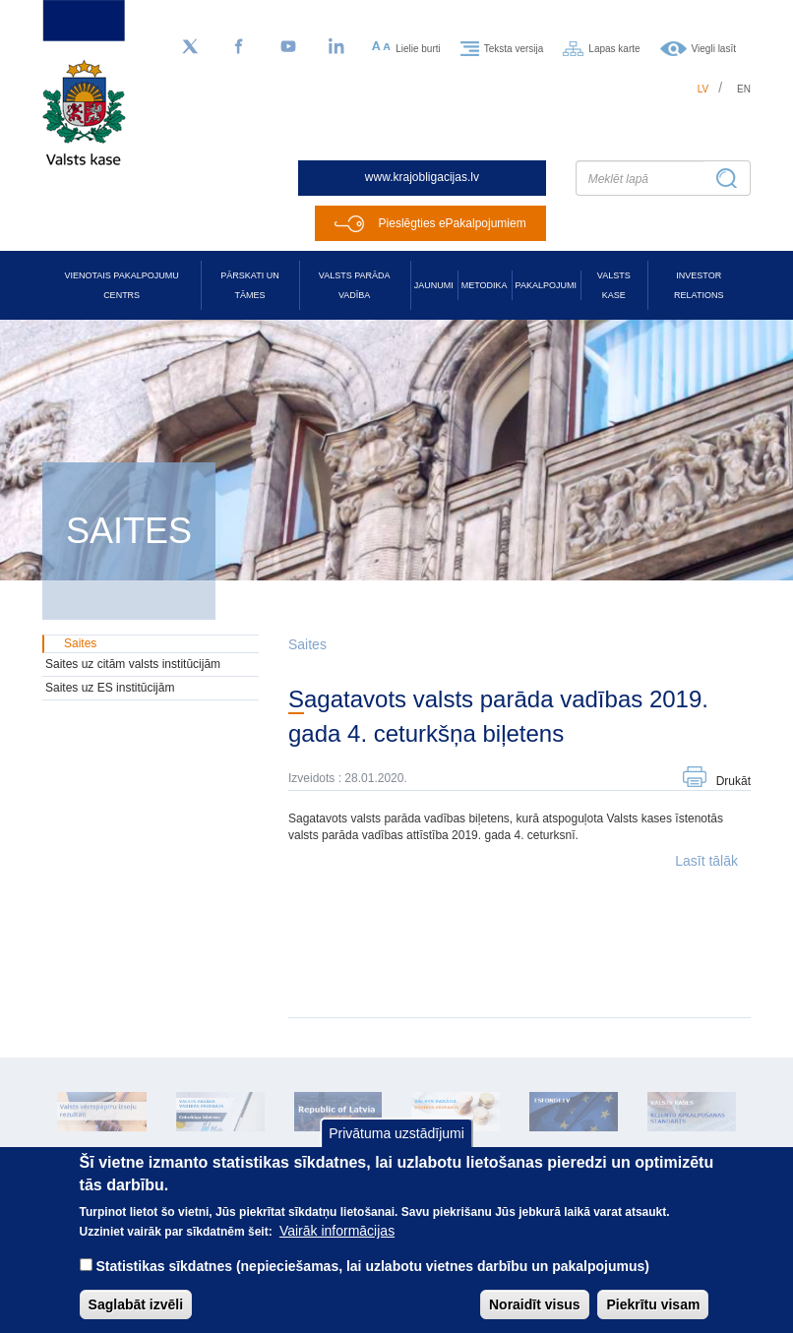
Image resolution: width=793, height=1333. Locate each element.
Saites (307, 644)
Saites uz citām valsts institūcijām (132, 664)
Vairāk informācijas (337, 1247)
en (744, 89)
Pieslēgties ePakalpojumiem (452, 223)
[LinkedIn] (337, 47)
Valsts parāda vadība (355, 285)
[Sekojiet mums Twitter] (190, 47)
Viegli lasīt (714, 47)
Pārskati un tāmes (249, 285)
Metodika (484, 285)
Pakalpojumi (546, 285)
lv (703, 89)
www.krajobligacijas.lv (422, 177)
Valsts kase (614, 285)
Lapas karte (614, 47)
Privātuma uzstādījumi (396, 1150)
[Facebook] (239, 47)
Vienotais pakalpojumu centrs (122, 285)
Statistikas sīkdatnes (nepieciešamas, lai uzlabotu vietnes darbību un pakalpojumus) (372, 1283)
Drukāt (733, 781)
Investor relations (698, 285)
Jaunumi (434, 285)
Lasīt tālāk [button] (706, 861)
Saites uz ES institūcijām (109, 688)
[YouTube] (288, 47)
